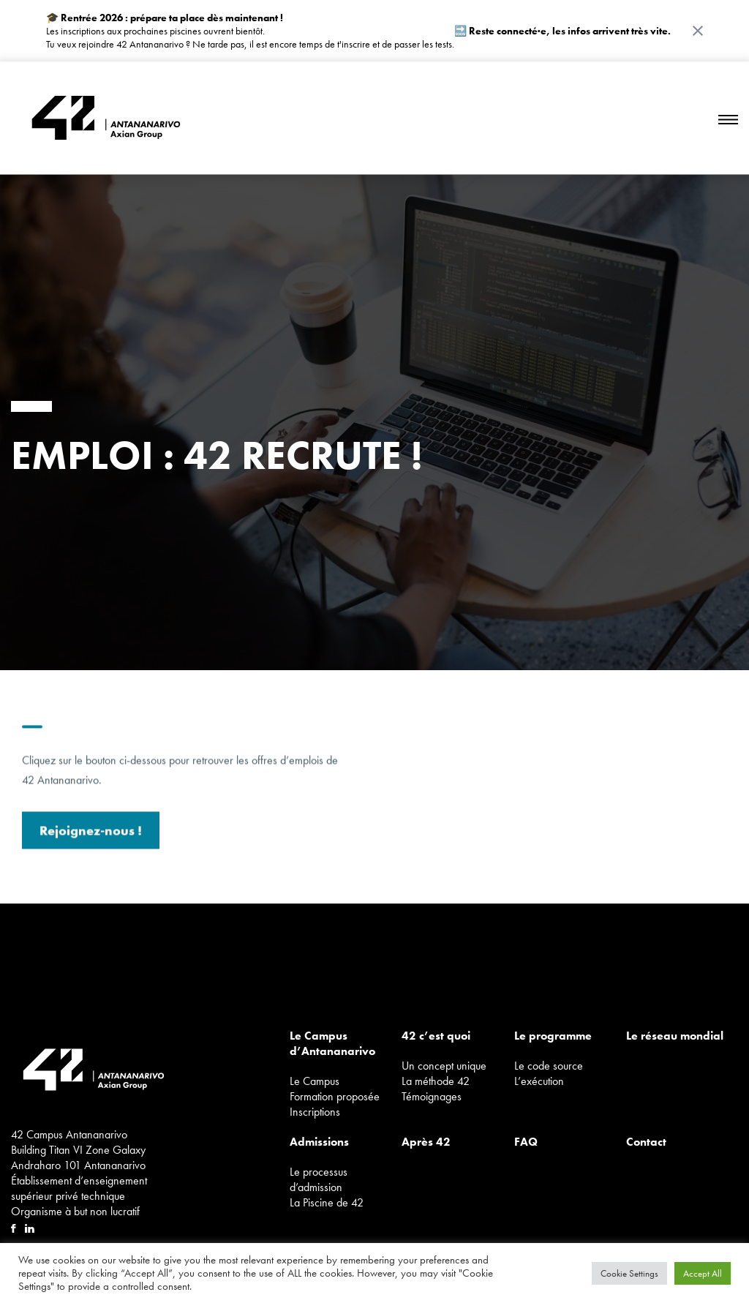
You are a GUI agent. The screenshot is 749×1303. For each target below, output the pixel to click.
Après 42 (426, 1141)
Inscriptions (315, 1111)
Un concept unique (444, 1065)
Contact (646, 1141)
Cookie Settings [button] (629, 1273)
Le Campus (314, 1081)
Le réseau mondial (674, 1035)
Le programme (553, 1035)
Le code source (548, 1065)
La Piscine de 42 (327, 1202)
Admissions (319, 1141)
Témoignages (432, 1096)
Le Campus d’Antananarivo (332, 1043)
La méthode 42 (436, 1081)
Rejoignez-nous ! (90, 835)
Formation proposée (335, 1096)
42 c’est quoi (436, 1035)
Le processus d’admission (318, 1179)
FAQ (526, 1141)
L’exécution (539, 1081)
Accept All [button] (702, 1273)
